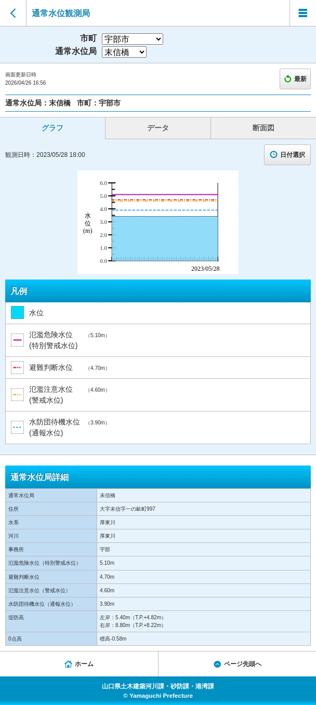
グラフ (52, 128)
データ (158, 128)
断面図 (263, 128)
